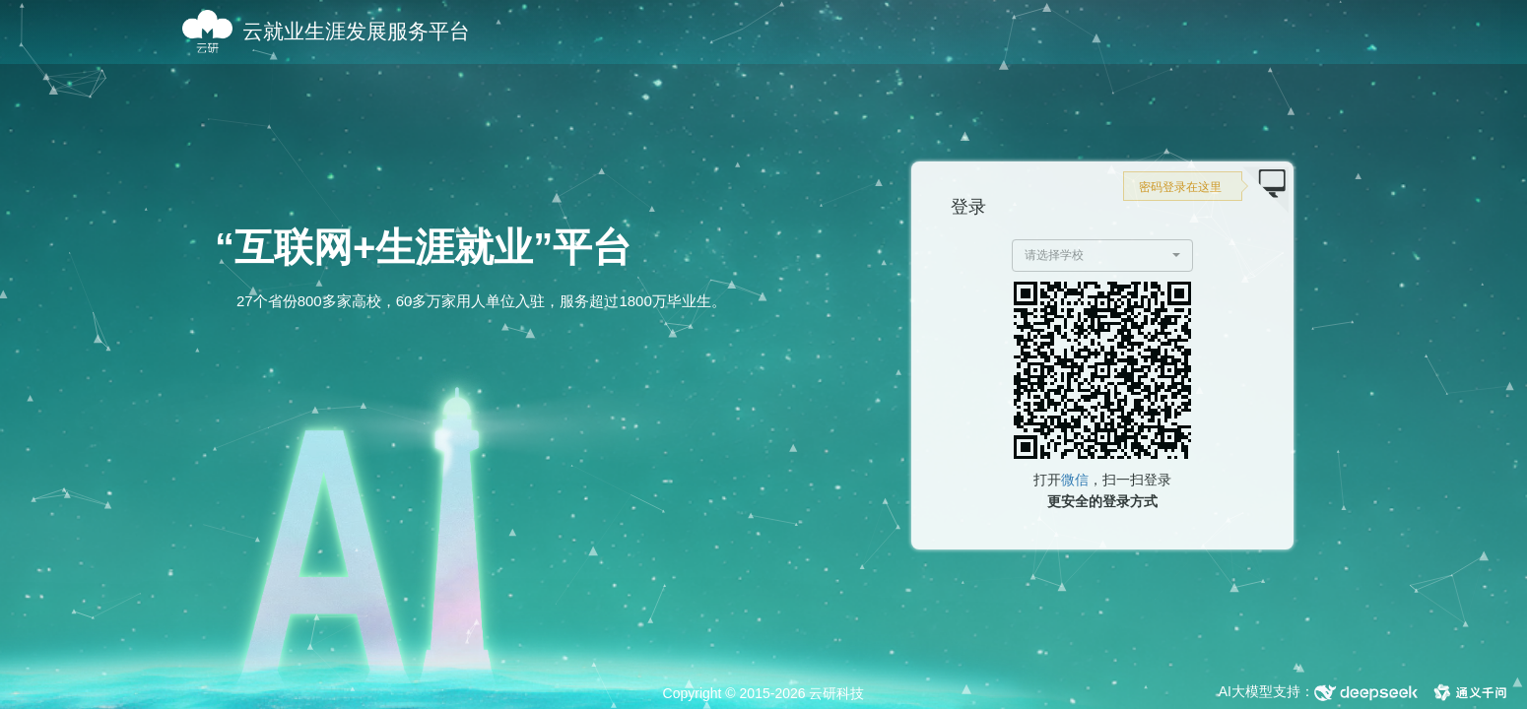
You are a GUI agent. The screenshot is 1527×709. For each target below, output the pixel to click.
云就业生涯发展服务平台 (356, 31)
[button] (1103, 255)
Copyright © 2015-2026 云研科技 (764, 693)
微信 (1075, 479)
